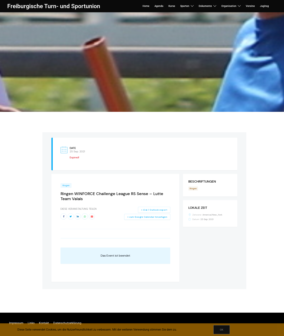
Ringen (66, 185)
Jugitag (264, 6)
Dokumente (205, 6)
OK (221, 329)
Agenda (158, 6)
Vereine (250, 6)
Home (146, 6)
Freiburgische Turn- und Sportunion (53, 6)
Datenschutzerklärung (67, 323)
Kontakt (44, 323)
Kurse (171, 6)
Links (31, 323)
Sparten (184, 6)
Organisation (228, 6)
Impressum (16, 323)
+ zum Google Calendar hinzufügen (147, 216)
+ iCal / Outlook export (154, 209)
